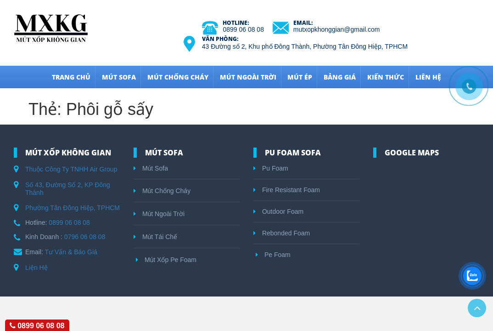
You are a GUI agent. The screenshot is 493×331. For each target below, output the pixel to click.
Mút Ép (299, 77)
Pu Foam (270, 168)
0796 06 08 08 (85, 236)
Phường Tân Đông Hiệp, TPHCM (72, 207)
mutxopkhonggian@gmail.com (336, 29)
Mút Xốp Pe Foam (166, 259)
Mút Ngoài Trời (248, 77)
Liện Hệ (36, 267)
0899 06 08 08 (243, 29)
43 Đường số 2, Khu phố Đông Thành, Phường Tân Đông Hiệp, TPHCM (305, 46)
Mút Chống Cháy (177, 77)
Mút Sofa (119, 77)
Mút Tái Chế (155, 236)
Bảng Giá (340, 77)
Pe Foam (273, 254)
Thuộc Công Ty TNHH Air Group (71, 169)
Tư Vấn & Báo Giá (71, 252)
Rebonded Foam (281, 233)
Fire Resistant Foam (286, 190)
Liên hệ (428, 77)
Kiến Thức (385, 77)
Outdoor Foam (278, 211)
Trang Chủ (71, 77)
